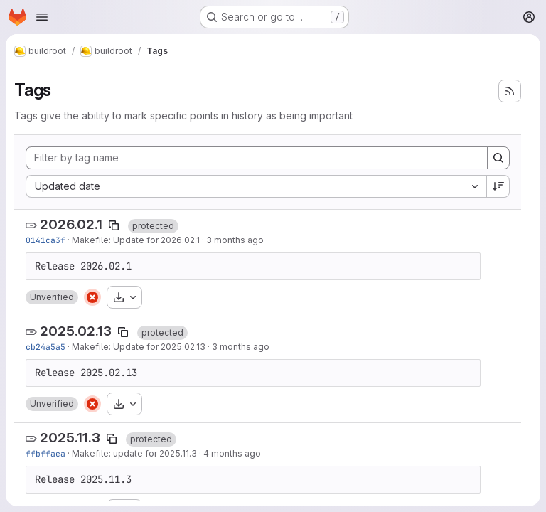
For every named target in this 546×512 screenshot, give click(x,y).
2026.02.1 (71, 224)
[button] (52, 297)
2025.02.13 (76, 331)
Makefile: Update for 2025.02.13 (138, 346)
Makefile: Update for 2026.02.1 (136, 240)
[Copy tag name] (113, 225)
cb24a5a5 (45, 346)
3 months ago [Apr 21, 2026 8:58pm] (240, 346)
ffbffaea (45, 453)
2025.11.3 (70, 438)
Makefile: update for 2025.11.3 (134, 453)
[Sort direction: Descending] (498, 186)
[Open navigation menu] (42, 17)
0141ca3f (45, 240)
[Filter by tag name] (257, 157)
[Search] (498, 157)
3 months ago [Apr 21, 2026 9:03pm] (235, 240)
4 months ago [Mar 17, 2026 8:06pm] (232, 453)
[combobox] (256, 186)
